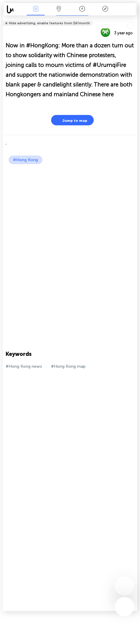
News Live (35, 9)
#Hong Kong (25, 159)
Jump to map (71, 120)
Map (59, 9)
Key (105, 9)
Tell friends (135, 19)
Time (82, 9)
